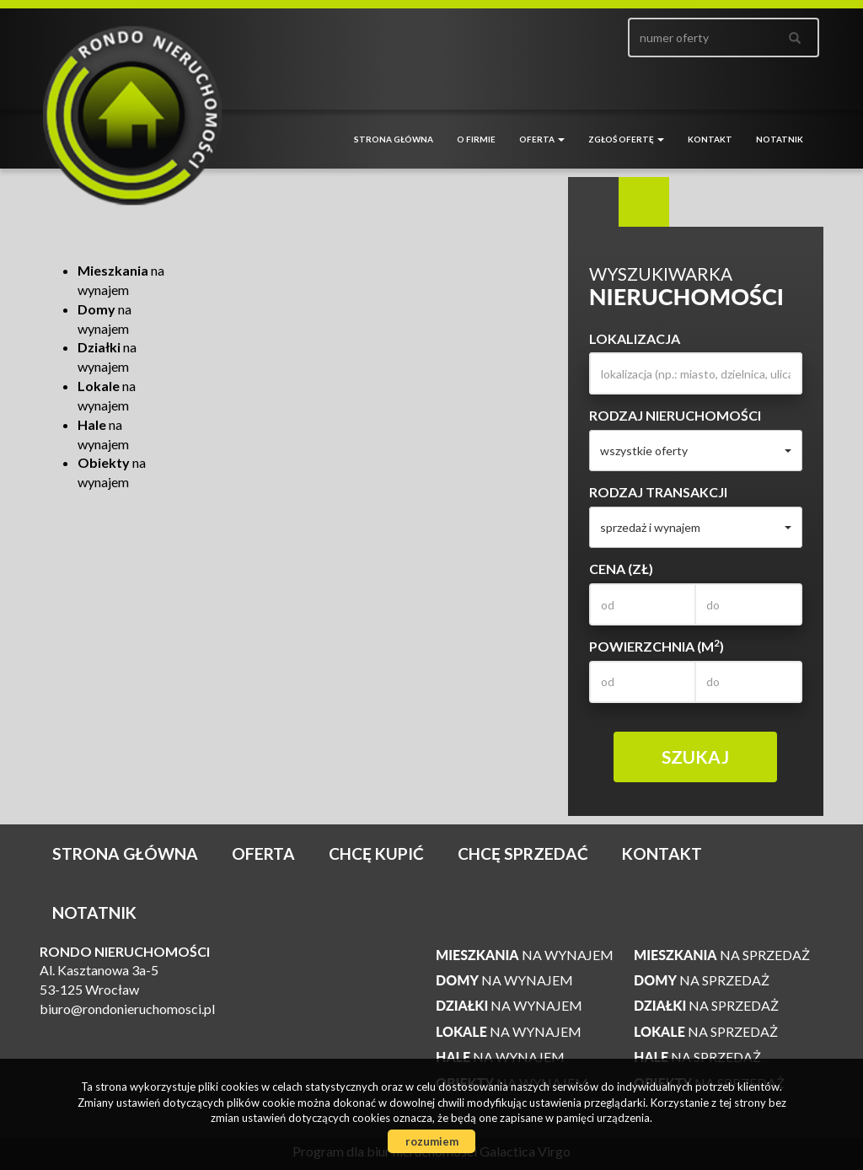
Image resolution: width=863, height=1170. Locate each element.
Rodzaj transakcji (658, 492)
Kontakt (710, 139)
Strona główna (393, 139)
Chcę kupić (376, 853)
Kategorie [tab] (644, 202)
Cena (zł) (621, 569)
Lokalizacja (634, 338)
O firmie (476, 139)
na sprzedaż (722, 955)
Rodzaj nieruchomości (675, 415)
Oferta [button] (542, 139)
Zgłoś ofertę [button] (626, 139)
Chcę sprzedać (523, 853)
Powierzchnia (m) (656, 645)
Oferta (263, 853)
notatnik (779, 139)
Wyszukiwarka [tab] (593, 202)
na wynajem (525, 955)
